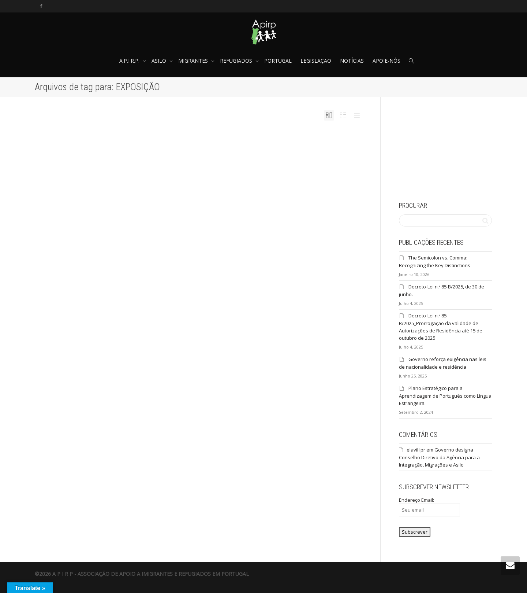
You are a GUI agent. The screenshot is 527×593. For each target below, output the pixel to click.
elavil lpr (416, 449)
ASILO (160, 60)
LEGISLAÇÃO (315, 60)
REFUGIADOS (237, 60)
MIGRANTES (193, 60)
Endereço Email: (429, 506)
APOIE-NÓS (386, 60)
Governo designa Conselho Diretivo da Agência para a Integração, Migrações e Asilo (439, 457)
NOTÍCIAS (352, 60)
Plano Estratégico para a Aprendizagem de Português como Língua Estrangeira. (445, 395)
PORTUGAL (278, 60)
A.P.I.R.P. (130, 60)
